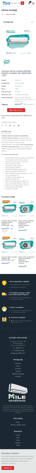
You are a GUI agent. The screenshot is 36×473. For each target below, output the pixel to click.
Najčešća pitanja (18, 374)
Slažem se (8, 468)
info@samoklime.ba (18, 353)
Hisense (17, 80)
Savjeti (18, 371)
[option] (18, 42)
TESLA (18, 445)
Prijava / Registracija (18, 425)
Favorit (18, 435)
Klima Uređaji (19, 83)
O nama (18, 369)
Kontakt (18, 376)
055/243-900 (19, 351)
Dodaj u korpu (16, 110)
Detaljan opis (6, 131)
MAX (18, 438)
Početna (18, 363)
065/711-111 (19, 348)
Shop (18, 366)
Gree (18, 440)
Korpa (18, 422)
